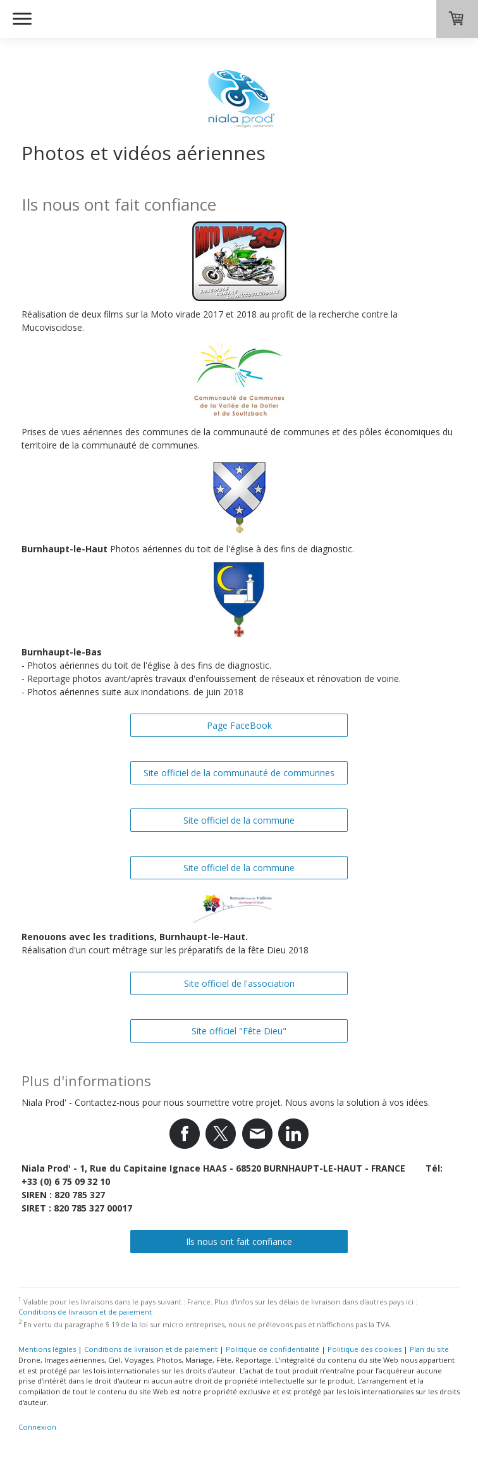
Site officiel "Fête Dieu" (239, 1031)
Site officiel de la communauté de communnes (239, 773)
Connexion (37, 1427)
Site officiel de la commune (239, 820)
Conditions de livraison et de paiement (85, 1311)
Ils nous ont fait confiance (239, 1242)
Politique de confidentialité (272, 1349)
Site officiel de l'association (239, 983)
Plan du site (429, 1349)
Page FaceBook (239, 725)
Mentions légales (47, 1349)
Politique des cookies (364, 1349)
